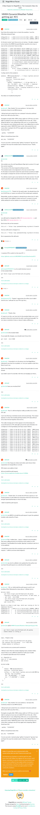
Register (5, 774)
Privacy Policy (23, 808)
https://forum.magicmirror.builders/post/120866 (14, 473)
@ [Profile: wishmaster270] (6, 191)
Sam (17, 804)
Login (11, 774)
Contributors (31, 806)
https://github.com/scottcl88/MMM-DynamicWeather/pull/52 (18, 256)
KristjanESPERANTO (9, 247)
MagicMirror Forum (13, 1)
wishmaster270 (8, 156)
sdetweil (6, 266)
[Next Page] (23, 780)
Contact (15, 808)
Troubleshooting (13, 19)
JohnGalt (6, 29)
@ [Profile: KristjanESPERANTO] (7, 269)
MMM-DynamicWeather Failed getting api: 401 (24, 625)
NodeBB (18, 806)
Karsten (32, 804)
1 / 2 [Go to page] (20, 780)
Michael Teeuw (27, 802)
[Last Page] (27, 780)
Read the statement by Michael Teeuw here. (20, 9)
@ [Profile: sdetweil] (4, 108)
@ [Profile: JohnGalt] (4, 159)
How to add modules (5, 280)
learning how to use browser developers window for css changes (15, 283)
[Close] (37, 751)
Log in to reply (34, 22)
